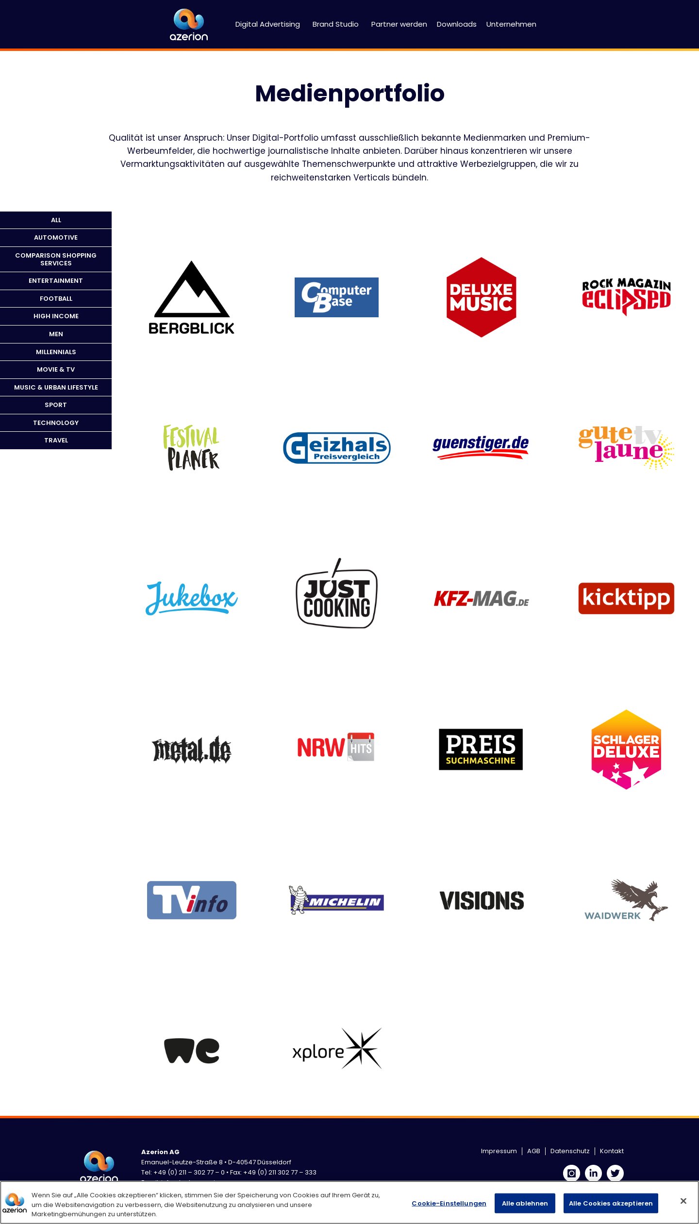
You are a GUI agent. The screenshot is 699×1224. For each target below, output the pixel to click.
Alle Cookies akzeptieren (611, 1203)
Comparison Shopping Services (56, 259)
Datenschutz (570, 1151)
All (56, 220)
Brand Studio (336, 24)
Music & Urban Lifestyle (56, 387)
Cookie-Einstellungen (449, 1203)
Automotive (56, 237)
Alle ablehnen (525, 1203)
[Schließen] (683, 1200)
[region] (349, 1202)
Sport (56, 404)
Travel (56, 440)
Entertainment (56, 280)
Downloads (457, 24)
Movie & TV (56, 369)
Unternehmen (511, 24)
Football (56, 298)
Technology (56, 422)
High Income (56, 316)
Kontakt (612, 1151)
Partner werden (399, 24)
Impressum (499, 1151)
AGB (533, 1151)
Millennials (56, 352)
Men (56, 334)
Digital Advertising (267, 24)
